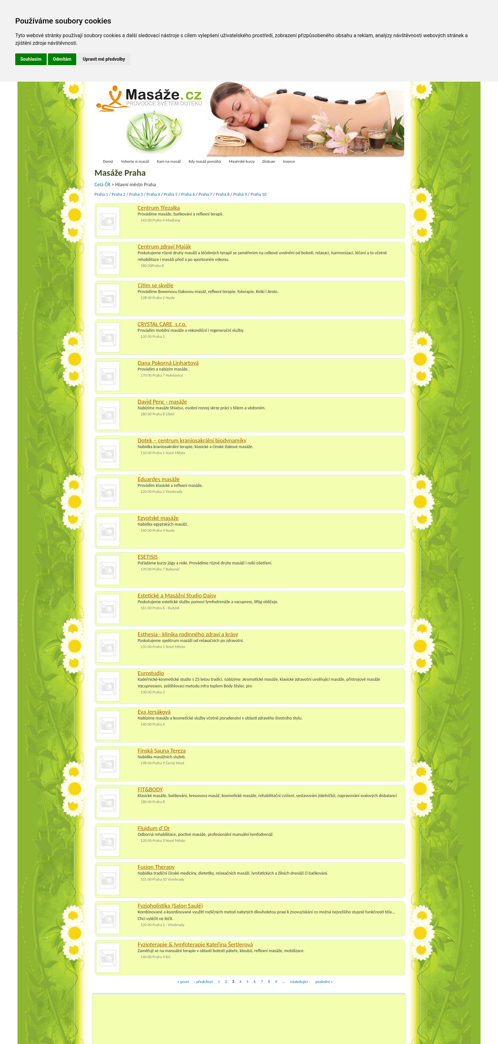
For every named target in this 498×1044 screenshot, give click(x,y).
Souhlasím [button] (31, 59)
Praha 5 (171, 194)
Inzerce (289, 161)
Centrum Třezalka (159, 207)
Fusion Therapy (156, 866)
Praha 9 (240, 194)
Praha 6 (188, 194)
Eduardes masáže (159, 479)
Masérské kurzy (241, 161)
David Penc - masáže (162, 401)
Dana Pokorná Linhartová (168, 362)
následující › (300, 981)
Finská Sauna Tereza (162, 750)
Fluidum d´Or (154, 828)
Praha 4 (153, 194)
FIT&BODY (150, 789)
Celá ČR (103, 184)
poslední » (324, 981)
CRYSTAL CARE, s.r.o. (162, 324)
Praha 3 (136, 194)
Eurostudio (151, 673)
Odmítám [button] (62, 59)
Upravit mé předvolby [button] (104, 59)
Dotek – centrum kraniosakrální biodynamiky (192, 440)
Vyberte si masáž (135, 161)
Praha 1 (101, 194)
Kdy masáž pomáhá (205, 161)
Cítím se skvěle (156, 285)
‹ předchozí (203, 981)
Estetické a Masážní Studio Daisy (177, 595)
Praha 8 (223, 194)
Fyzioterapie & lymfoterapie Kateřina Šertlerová (195, 944)
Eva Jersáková (154, 711)
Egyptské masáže (158, 518)
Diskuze (268, 161)
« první (183, 981)
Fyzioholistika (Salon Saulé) (170, 905)
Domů (108, 161)
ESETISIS (148, 556)
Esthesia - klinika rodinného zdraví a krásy (188, 634)
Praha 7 (205, 194)
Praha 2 (118, 194)
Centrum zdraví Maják (164, 246)
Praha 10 (258, 194)
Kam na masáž (169, 161)
